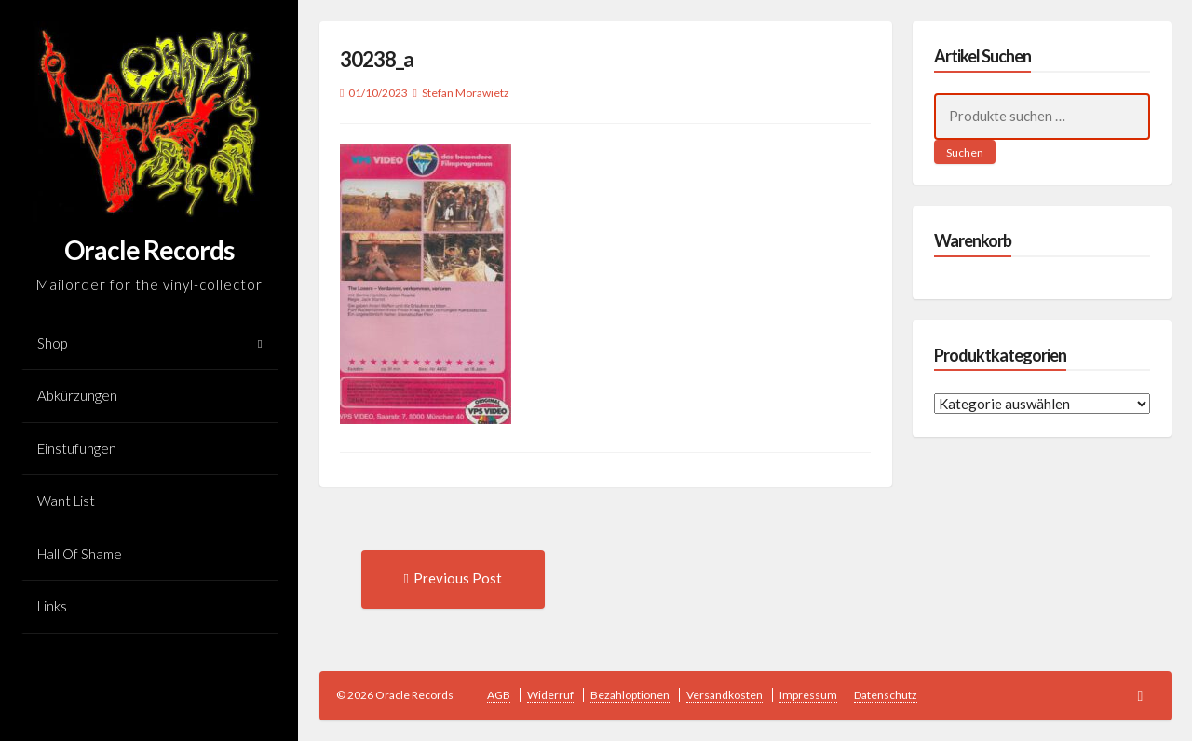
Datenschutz (885, 695)
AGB (498, 695)
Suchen (964, 152)
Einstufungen (76, 448)
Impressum (808, 695)
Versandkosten (724, 695)
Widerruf (550, 695)
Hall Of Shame (79, 553)
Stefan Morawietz (465, 93)
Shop (52, 343)
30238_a (376, 59)
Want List (66, 500)
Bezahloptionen (630, 695)
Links (52, 605)
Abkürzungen (77, 395)
